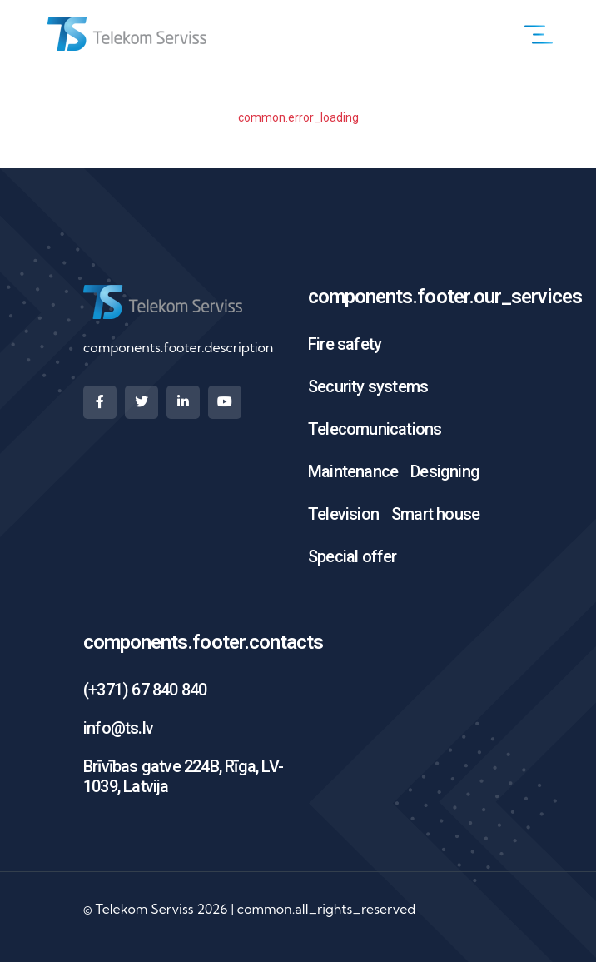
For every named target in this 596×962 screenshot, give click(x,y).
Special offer (352, 556)
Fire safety (344, 344)
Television (343, 514)
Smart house (435, 514)
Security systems (368, 386)
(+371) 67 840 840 (144, 690)
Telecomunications (374, 429)
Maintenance (353, 471)
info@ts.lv (118, 728)
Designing (444, 471)
